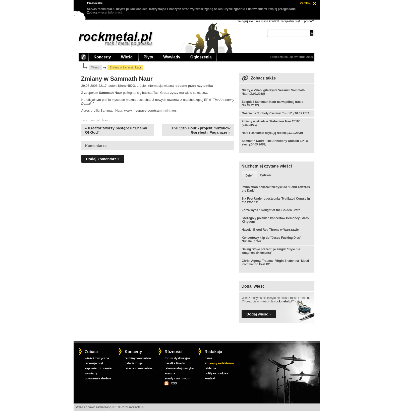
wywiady (91, 373)
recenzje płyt (94, 363)
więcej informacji (110, 12)
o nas (208, 358)
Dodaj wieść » (258, 314)
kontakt (209, 378)
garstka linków (174, 363)
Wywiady (171, 57)
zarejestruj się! (290, 21)
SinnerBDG (126, 86)
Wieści (127, 57)
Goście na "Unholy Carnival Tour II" (267, 113)
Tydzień (265, 175)
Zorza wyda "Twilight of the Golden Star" (271, 210)
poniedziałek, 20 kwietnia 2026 (291, 57)
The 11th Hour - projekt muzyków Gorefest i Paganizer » (201, 130)
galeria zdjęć (134, 363)
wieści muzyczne (97, 358)
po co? (309, 21)
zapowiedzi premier (99, 368)
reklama (210, 368)
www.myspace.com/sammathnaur (150, 110)
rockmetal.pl (283, 301)
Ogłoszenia (201, 57)
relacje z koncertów (138, 368)
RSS (174, 383)
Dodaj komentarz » (102, 159)
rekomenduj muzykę (178, 368)
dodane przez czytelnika (194, 86)
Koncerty (102, 57)
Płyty (148, 57)
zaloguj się (245, 21)
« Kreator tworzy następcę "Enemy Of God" (116, 130)
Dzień (249, 175)
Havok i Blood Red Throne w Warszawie (270, 229)
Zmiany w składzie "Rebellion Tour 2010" (271, 121)
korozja (169, 373)
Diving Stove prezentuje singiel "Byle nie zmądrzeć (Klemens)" (271, 251)
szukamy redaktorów (219, 363)
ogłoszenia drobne (98, 378)
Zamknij (305, 3)
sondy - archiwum (177, 378)
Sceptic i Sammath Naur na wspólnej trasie (272, 102)
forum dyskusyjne (177, 358)
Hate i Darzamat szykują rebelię (264, 133)
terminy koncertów (138, 358)
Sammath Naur (98, 120)
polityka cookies (216, 373)
